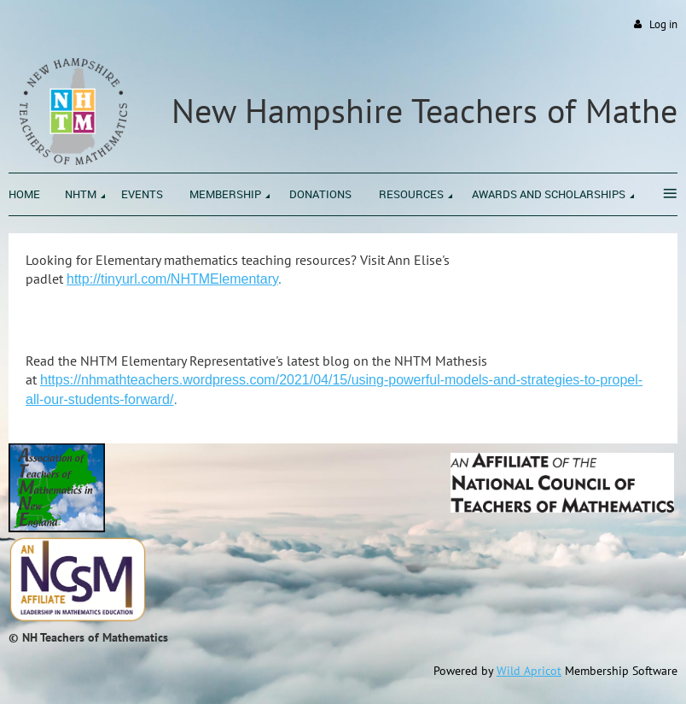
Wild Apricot (529, 670)
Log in (663, 24)
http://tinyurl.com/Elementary (172, 279)
